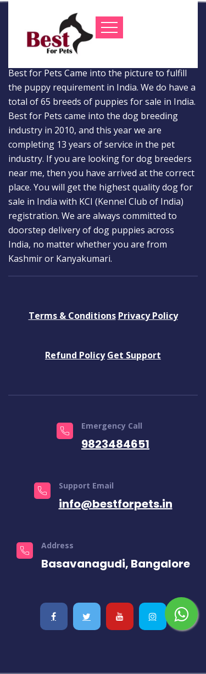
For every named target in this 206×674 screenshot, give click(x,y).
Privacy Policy (148, 316)
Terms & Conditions (72, 316)
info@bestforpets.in (115, 504)
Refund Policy (75, 355)
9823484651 (115, 444)
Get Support (134, 355)
